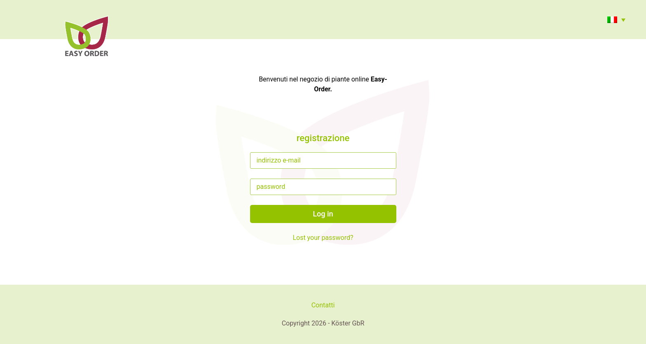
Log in (323, 213)
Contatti (323, 305)
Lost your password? (323, 238)
